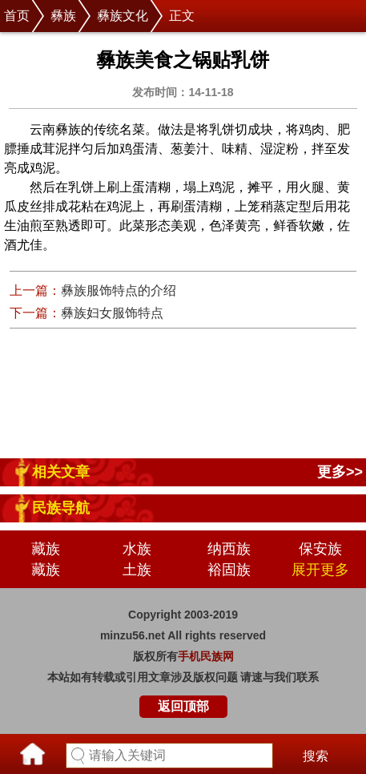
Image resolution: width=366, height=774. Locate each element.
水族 (137, 549)
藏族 (45, 549)
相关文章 (61, 472)
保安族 (320, 549)
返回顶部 (183, 706)
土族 (137, 570)
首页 (17, 15)
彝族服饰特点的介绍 (118, 290)
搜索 (315, 756)
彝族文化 (122, 15)
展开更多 (320, 570)
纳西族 (229, 549)
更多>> (340, 472)
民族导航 (61, 508)
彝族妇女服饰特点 (112, 313)
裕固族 (229, 570)
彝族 (63, 15)
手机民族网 (206, 656)
